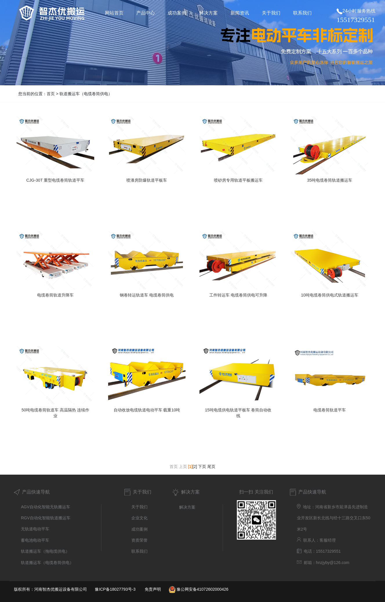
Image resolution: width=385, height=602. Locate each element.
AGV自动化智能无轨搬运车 (45, 507)
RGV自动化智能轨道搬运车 (45, 518)
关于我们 (142, 491)
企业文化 (139, 518)
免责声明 (153, 589)
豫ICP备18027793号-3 (115, 589)
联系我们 (139, 551)
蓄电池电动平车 (35, 540)
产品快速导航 (32, 491)
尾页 (211, 466)
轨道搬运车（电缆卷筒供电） (47, 562)
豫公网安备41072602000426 (202, 589)
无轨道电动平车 (35, 529)
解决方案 (190, 491)
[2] (194, 466)
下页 (202, 466)
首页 (51, 93)
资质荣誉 (139, 540)
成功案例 (139, 529)
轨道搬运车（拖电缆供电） (45, 551)
